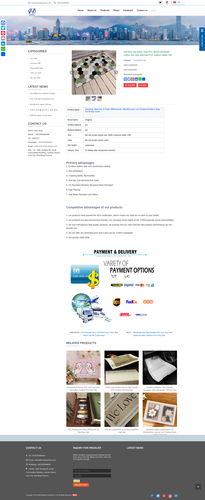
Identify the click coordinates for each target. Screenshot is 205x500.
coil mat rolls (35, 63)
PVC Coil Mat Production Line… (43, 99)
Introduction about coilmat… (41, 104)
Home (80, 10)
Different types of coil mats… (41, 115)
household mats (139, 60)
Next (116, 72)
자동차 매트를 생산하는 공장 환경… (44, 110)
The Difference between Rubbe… (43, 93)
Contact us (142, 10)
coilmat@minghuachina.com (41, 3)
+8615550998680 (45, 142)
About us (91, 10)
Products (104, 10)
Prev (72, 72)
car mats (33, 58)
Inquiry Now (81, 485)
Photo (116, 10)
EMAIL (143, 85)
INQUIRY (130, 85)
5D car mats (35, 78)
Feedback (128, 10)
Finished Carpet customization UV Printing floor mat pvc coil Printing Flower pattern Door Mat (159, 432)
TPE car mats (35, 73)
